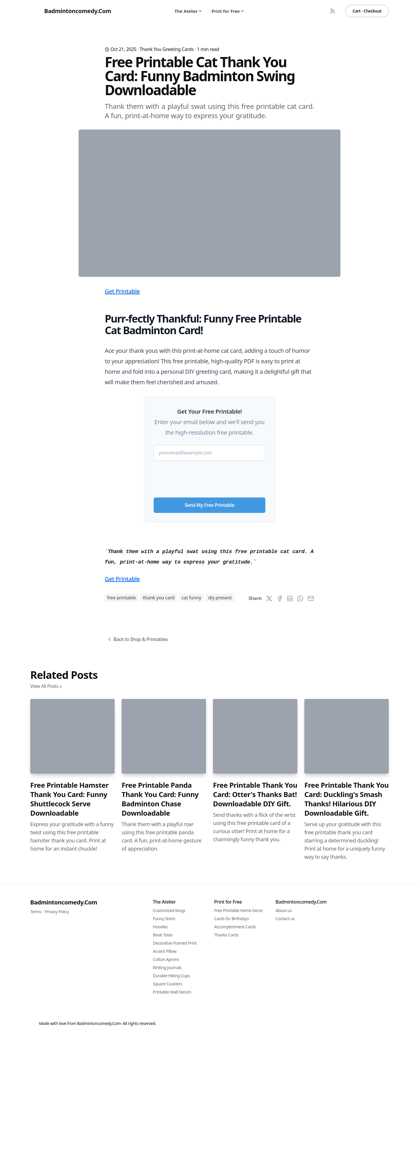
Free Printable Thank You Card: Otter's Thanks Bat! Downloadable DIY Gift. (255, 1119)
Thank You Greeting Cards (166, 49)
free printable (121, 922)
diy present (220, 922)
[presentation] (209, 591)
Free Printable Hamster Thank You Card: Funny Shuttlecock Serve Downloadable (69, 1123)
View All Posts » (46, 1010)
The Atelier (188, 11)
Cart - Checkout (367, 11)
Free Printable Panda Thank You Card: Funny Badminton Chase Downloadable (160, 1123)
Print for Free (228, 11)
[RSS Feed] (332, 11)
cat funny (191, 922)
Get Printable (122, 406)
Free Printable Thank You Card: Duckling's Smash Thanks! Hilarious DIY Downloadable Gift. (346, 1123)
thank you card (159, 922)
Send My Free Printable (210, 620)
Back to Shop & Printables (137, 963)
